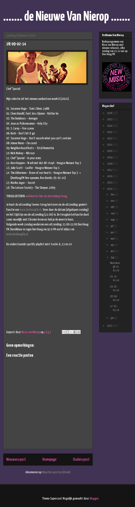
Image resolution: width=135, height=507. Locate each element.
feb (113, 257)
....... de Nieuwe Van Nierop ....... (66, 17)
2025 (110, 119)
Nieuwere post (16, 459)
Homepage (49, 459)
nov (113, 200)
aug (113, 219)
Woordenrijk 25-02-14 (115, 267)
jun (112, 232)
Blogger (94, 498)
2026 (110, 113)
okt (113, 207)
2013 (110, 325)
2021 (110, 144)
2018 (110, 163)
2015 (110, 182)
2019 (110, 157)
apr (113, 244)
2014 (110, 188)
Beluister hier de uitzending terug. (48, 196)
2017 (110, 170)
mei (113, 238)
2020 (110, 151)
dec (113, 194)
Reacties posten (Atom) (56, 472)
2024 (110, 125)
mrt (113, 251)
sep (113, 213)
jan (112, 317)
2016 (110, 176)
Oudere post (81, 459)
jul (112, 226)
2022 (110, 138)
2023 (110, 132)
